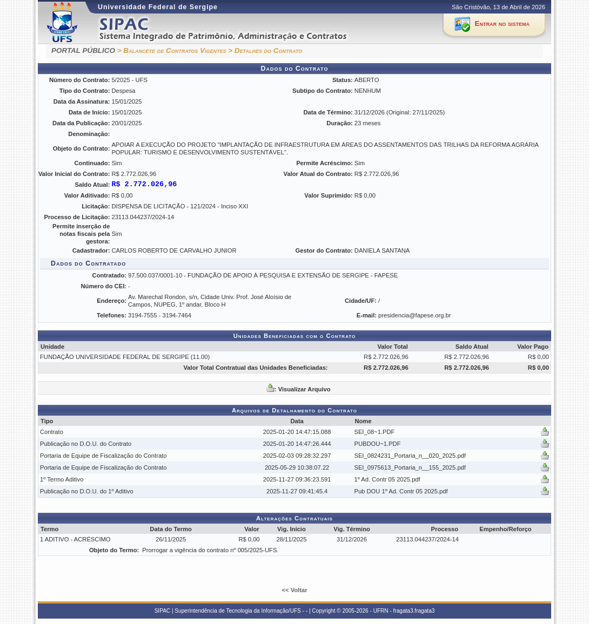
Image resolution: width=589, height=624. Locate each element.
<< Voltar (294, 590)
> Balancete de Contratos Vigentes (171, 50)
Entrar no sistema (502, 23)
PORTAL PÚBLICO (83, 50)
